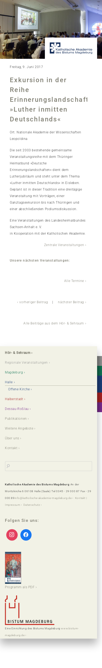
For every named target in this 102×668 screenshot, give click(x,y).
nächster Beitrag (71, 302)
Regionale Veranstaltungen (26, 362)
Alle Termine (74, 281)
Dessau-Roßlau (17, 409)
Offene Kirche (19, 389)
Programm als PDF (20, 570)
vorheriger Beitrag (33, 302)
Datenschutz (31, 504)
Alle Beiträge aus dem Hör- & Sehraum (53, 323)
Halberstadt (14, 399)
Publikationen (16, 419)
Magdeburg (14, 372)
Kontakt (11, 448)
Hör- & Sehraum (17, 353)
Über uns (12, 438)
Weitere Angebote (19, 428)
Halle (9, 382)
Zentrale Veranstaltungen (64, 245)
